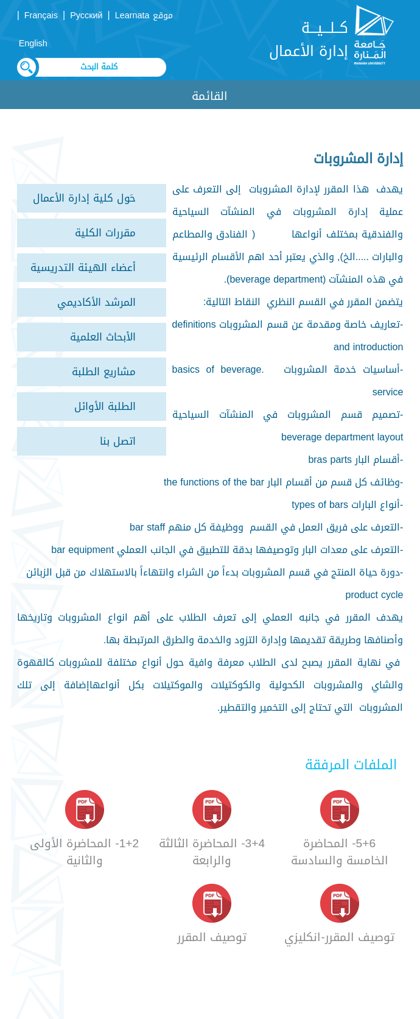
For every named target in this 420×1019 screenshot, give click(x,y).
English (33, 43)
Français (41, 15)
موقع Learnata (144, 15)
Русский (86, 15)
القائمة (210, 96)
